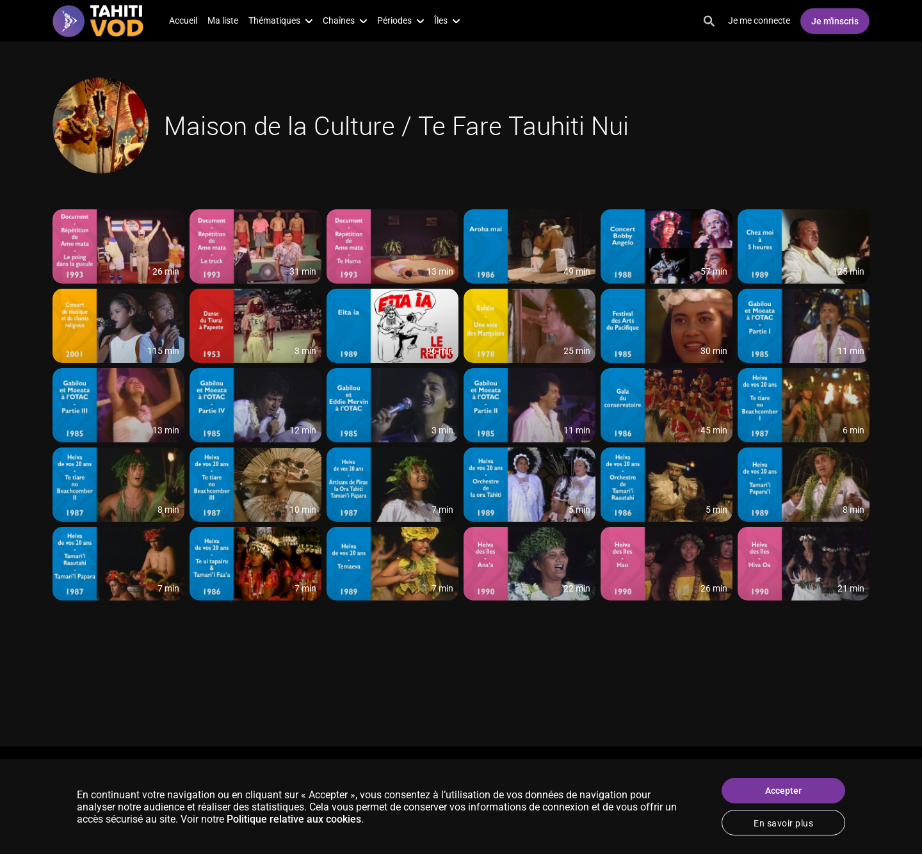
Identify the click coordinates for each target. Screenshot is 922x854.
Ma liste (222, 20)
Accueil (183, 20)
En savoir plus (783, 823)
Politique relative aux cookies (294, 819)
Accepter (783, 791)
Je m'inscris (835, 21)
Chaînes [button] (345, 20)
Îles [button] (447, 20)
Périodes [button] (400, 20)
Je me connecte (759, 20)
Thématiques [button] (280, 20)
